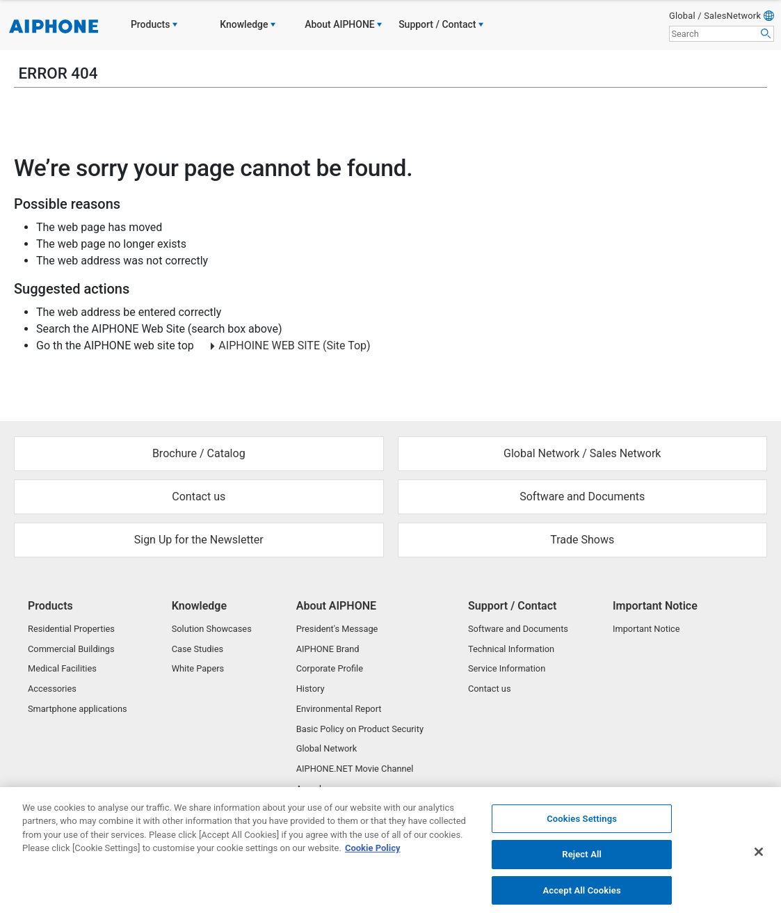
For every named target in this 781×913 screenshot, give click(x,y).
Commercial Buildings (71, 649)
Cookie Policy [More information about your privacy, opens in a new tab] (373, 854)
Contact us (489, 688)
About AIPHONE (336, 605)
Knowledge (199, 605)
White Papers (198, 668)
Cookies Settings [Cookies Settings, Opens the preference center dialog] (582, 824)
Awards (311, 789)
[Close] (758, 857)
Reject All (582, 860)
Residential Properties (71, 629)
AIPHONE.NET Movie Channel (355, 768)
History (310, 688)
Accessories (52, 688)
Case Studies (197, 649)
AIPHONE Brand (328, 649)
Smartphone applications (77, 709)
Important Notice (655, 605)
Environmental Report (339, 709)
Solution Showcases (212, 629)
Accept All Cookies (581, 896)
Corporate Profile (329, 668)
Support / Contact (512, 605)
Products (50, 605)
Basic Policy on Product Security (360, 729)
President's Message (337, 629)
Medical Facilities (62, 668)
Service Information (506, 668)
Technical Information (511, 649)
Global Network (326, 748)
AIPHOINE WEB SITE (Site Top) (294, 345)
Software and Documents (518, 629)
